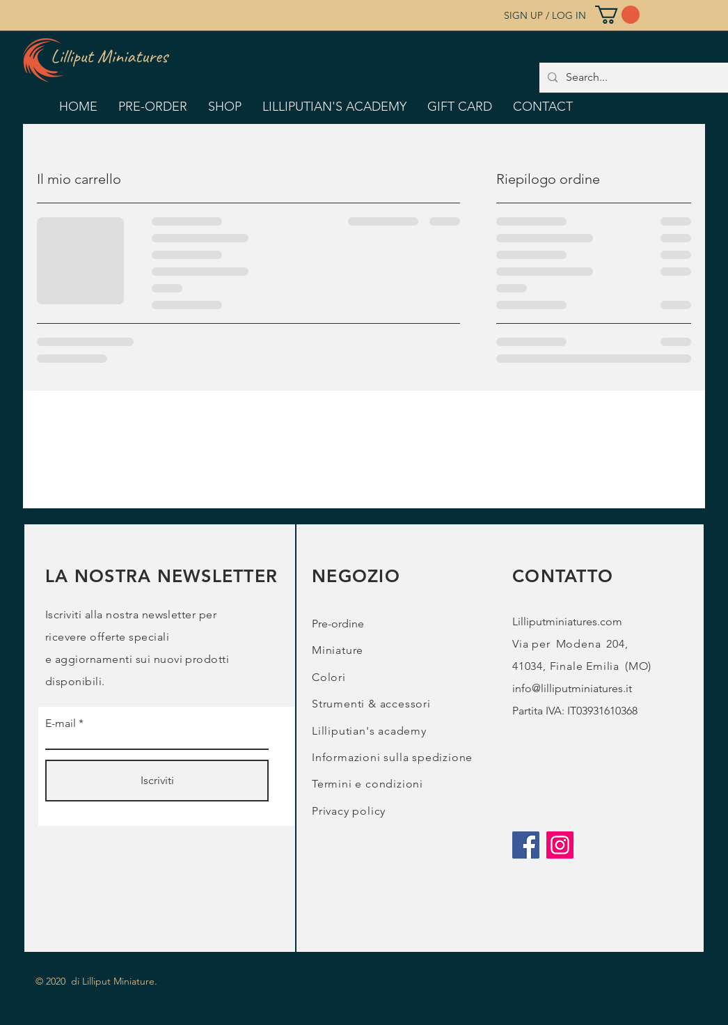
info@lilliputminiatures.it (572, 688)
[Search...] (643, 78)
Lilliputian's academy (369, 730)
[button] (617, 15)
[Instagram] (559, 845)
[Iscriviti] (157, 780)
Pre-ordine (338, 623)
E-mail (60, 723)
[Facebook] (525, 845)
